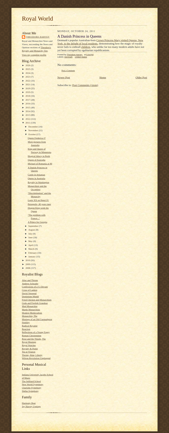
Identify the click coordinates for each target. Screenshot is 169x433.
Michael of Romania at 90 (40, 163)
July (30, 233)
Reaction (26, 329)
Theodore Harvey (38, 37)
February (32, 253)
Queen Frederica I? (37, 138)
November (33, 130)
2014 (28, 111)
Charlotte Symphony (31, 387)
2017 (28, 100)
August (32, 229)
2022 (28, 80)
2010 (28, 260)
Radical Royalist (29, 325)
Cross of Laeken (29, 290)
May (30, 241)
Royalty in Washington (38, 182)
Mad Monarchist (29, 306)
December (33, 126)
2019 (28, 92)
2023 (28, 76)
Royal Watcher (29, 345)
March (31, 249)
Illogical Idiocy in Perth (39, 156)
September (33, 226)
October (32, 134)
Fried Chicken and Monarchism (37, 300)
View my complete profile (34, 55)
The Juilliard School (31, 381)
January (32, 256)
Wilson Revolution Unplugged (36, 358)
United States (81, 57)
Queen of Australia (36, 160)
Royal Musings (29, 342)
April (31, 245)
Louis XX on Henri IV (38, 200)
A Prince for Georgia (37, 222)
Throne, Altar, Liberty (32, 355)
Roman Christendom (31, 335)
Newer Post (63, 77)
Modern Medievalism (32, 313)
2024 (28, 73)
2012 (28, 119)
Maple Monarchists (31, 309)
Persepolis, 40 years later (39, 204)
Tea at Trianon (28, 351)
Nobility (26, 322)
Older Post (141, 77)
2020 (28, 88)
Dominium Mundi (30, 296)
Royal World (37, 18)
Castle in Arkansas (36, 174)
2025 (28, 69)
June (30, 237)
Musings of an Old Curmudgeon (37, 319)
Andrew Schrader (30, 283)
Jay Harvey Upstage (31, 406)
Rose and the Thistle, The (34, 339)
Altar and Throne (30, 280)
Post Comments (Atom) (85, 85)
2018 (28, 96)
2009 (28, 264)
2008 (28, 268)
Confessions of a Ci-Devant (35, 286)
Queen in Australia (36, 178)
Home (103, 77)
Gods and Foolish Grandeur (35, 303)
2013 (28, 115)
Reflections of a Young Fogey (36, 332)
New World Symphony (32, 384)
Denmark (68, 57)
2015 (28, 107)
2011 (28, 122)
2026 (28, 65)
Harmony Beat (28, 403)
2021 (28, 84)
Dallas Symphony (30, 391)
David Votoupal (29, 293)
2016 (28, 103)
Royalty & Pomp (30, 348)
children (85, 46)
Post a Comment (68, 70)
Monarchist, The (29, 316)
